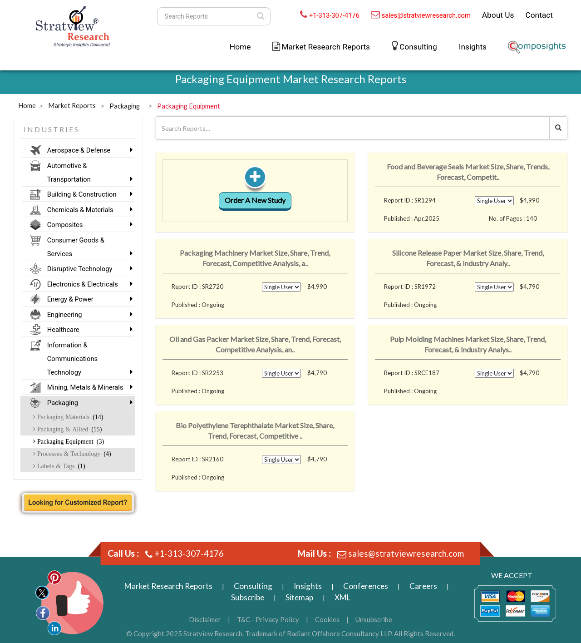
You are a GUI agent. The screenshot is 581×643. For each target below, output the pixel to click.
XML (342, 597)
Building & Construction (87, 194)
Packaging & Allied (68, 429)
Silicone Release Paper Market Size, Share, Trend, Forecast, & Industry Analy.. (468, 257)
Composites (87, 225)
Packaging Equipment (69, 441)
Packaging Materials (69, 417)
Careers (423, 586)
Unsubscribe (373, 619)
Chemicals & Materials (87, 210)
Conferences (365, 586)
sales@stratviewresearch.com (426, 15)
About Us (498, 15)
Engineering (87, 315)
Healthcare (87, 330)
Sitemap (299, 597)
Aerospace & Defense (87, 150)
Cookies (327, 619)
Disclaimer (205, 619)
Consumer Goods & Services (87, 247)
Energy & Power (87, 299)
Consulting (418, 46)
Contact (539, 15)
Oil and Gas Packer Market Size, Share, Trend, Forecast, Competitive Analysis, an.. (255, 344)
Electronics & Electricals (87, 284)
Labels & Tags (60, 466)
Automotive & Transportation (87, 172)
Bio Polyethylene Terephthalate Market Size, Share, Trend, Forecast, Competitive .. (255, 430)
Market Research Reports (325, 46)
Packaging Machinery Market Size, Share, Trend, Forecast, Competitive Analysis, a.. (255, 257)
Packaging (87, 403)
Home (240, 46)
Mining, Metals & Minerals (87, 387)
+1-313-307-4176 (334, 15)
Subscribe (247, 597)
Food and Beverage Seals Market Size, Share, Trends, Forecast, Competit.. (468, 171)
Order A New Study (255, 200)
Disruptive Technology (87, 269)
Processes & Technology (73, 453)
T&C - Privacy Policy (268, 619)
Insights (473, 46)
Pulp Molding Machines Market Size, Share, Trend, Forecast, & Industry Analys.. (468, 344)
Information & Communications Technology (87, 358)
